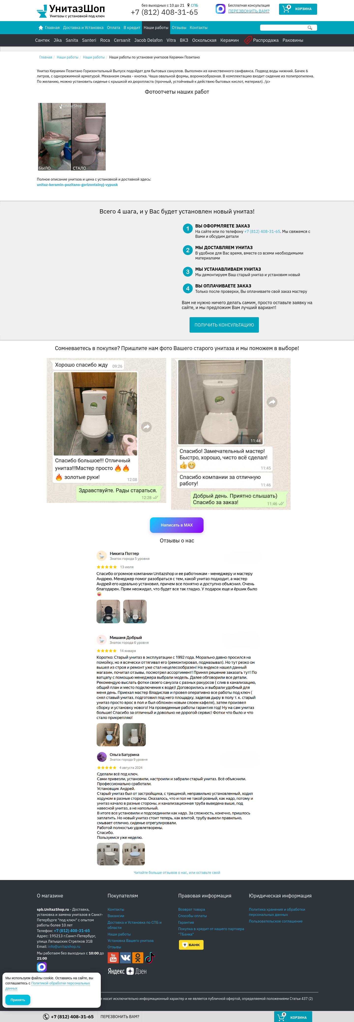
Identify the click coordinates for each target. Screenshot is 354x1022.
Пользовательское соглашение (276, 921)
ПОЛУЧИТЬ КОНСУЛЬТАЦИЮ (224, 325)
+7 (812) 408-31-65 (262, 231)
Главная (45, 57)
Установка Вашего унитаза (131, 940)
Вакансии (116, 915)
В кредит (132, 27)
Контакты (198, 27)
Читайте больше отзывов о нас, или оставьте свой (177, 872)
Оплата (113, 27)
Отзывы (179, 27)
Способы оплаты (192, 915)
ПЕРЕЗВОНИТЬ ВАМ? (248, 11)
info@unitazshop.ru (64, 946)
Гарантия (186, 922)
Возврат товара (191, 909)
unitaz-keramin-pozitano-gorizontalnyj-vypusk (77, 184)
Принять (18, 1000)
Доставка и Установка (83, 27)
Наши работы (156, 27)
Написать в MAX (177, 525)
